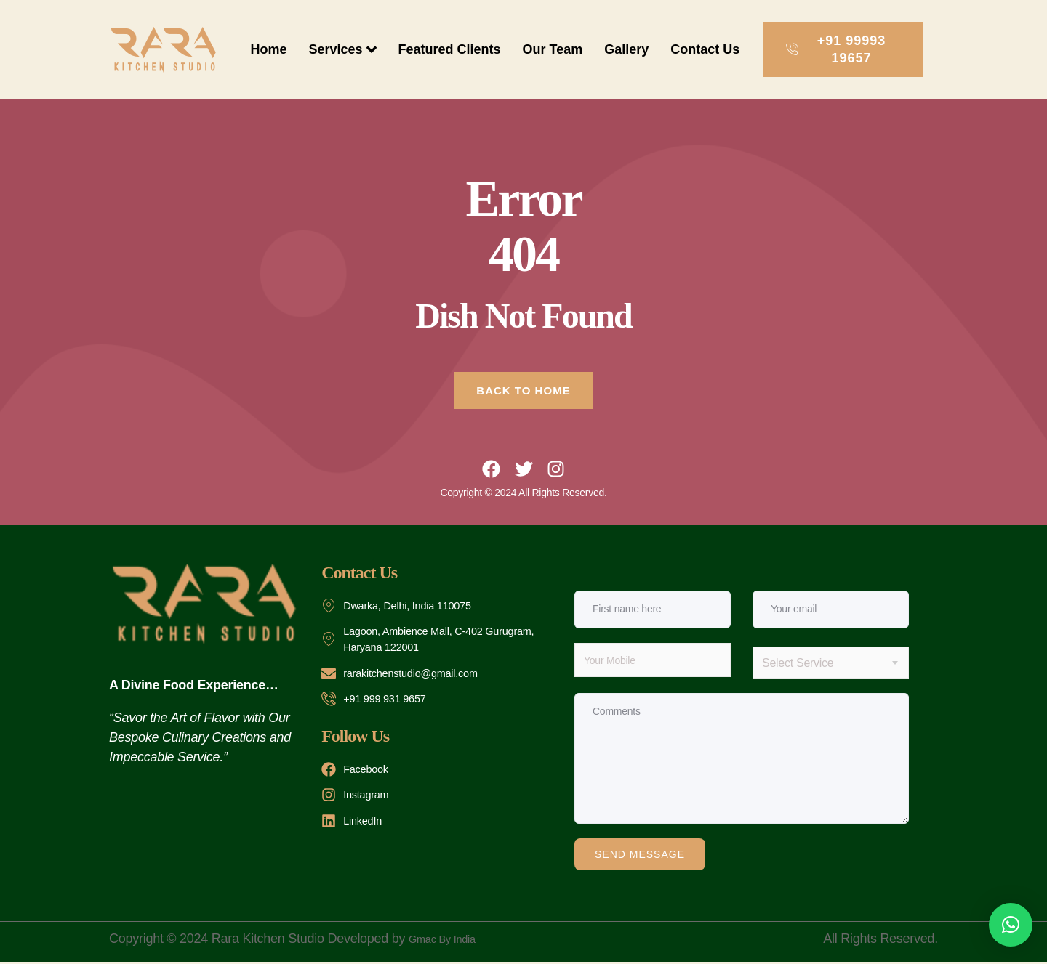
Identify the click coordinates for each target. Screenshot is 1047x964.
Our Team (553, 49)
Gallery (626, 49)
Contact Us (704, 49)
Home (268, 49)
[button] (1010, 925)
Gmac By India (450, 940)
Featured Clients (449, 49)
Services (342, 49)
